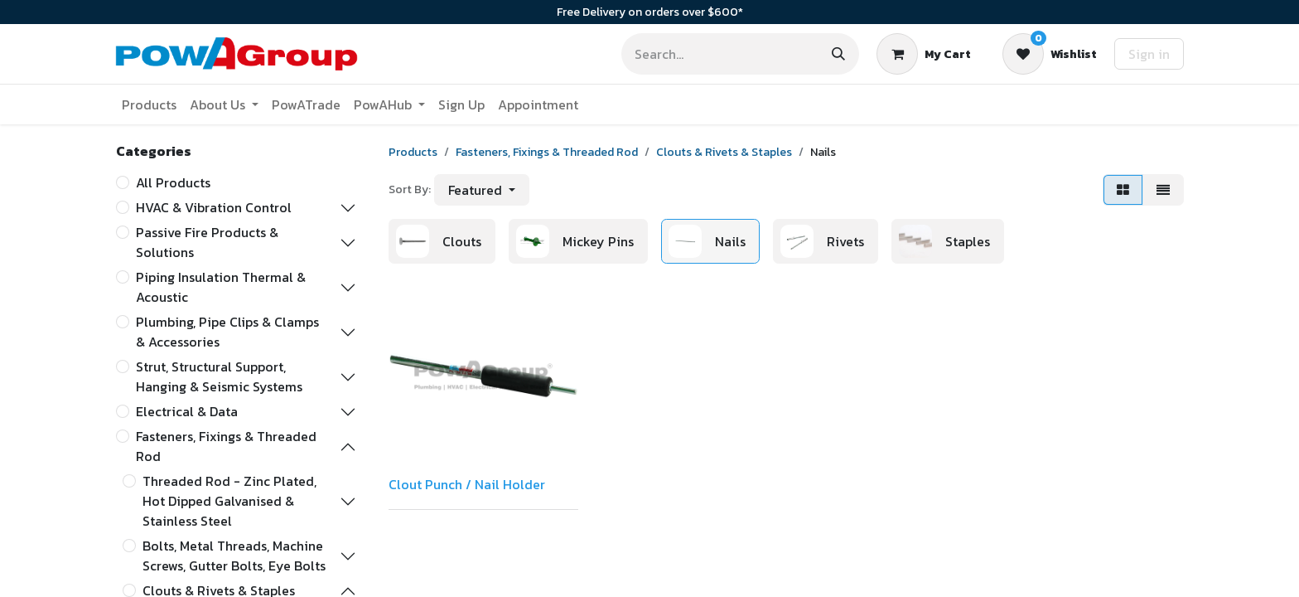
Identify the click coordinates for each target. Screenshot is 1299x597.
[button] (481, 190)
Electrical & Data (187, 411)
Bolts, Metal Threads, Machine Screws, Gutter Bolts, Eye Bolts (234, 555)
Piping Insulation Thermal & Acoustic (221, 287)
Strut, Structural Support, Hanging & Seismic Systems (219, 376)
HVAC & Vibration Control (214, 207)
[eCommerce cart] (923, 53)
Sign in (1149, 54)
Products (413, 152)
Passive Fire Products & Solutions (207, 242)
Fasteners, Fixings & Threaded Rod (226, 446)
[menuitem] (149, 104)
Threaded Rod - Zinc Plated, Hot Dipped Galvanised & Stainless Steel (229, 501)
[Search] (838, 54)
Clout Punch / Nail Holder (467, 484)
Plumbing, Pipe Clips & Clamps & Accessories (227, 332)
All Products (173, 182)
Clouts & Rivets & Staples (724, 152)
